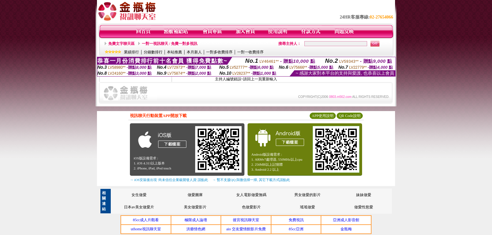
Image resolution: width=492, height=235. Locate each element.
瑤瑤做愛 (307, 207)
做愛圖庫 (195, 195)
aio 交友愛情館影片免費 (246, 229)
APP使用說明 (323, 116)
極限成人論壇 (195, 220)
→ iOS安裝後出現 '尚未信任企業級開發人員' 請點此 (169, 180)
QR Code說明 (350, 116)
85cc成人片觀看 (146, 220)
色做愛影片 (251, 207)
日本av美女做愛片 (139, 207)
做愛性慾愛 (363, 207)
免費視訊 (296, 220)
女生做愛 (139, 195)
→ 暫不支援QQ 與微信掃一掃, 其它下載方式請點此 (251, 180)
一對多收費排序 (219, 52)
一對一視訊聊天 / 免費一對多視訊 (169, 43)
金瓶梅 (346, 229)
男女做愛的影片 (307, 195)
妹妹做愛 (363, 195)
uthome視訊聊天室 (146, 229)
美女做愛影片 (195, 207)
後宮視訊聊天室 (246, 220)
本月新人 (194, 52)
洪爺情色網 (195, 229)
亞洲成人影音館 (346, 220)
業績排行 (131, 52)
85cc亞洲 (296, 229)
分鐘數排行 (153, 52)
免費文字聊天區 (121, 43)
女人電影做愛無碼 (251, 195)
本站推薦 (174, 52)
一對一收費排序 (250, 52)
